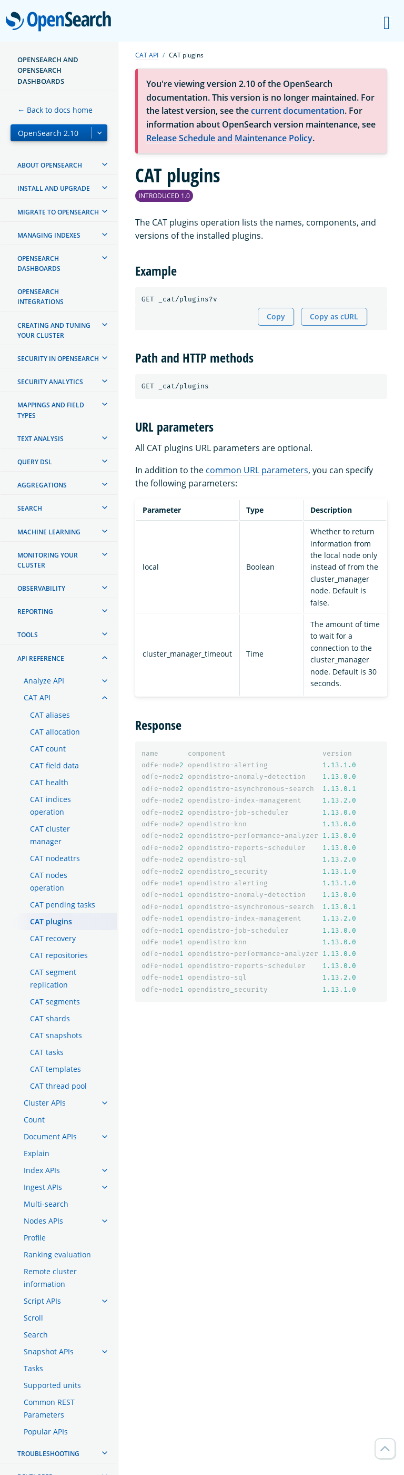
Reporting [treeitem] (35, 611)
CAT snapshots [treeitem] (56, 1035)
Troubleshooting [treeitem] (48, 1453)
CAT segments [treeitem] (55, 1002)
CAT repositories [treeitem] (59, 955)
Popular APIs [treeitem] (46, 1432)
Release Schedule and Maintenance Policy (229, 138)
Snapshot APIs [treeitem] (49, 1351)
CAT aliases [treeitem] (50, 715)
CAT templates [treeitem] (55, 1069)
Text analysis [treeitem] (40, 438)
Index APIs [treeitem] (42, 1170)
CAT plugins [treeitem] (51, 921)
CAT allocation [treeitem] (55, 732)
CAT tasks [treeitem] (47, 1052)
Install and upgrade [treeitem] (53, 188)
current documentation (298, 110)
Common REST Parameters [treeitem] (49, 1408)
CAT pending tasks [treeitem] (62, 905)
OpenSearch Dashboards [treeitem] (38, 263)
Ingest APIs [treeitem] (43, 1187)
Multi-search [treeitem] (46, 1204)
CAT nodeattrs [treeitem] (55, 858)
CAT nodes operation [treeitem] (48, 881)
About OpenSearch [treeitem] (49, 165)
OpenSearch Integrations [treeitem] (40, 296)
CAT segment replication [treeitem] (53, 978)
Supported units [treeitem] (52, 1385)
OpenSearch (61, 22)
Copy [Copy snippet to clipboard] (276, 316)
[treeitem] (104, 164)
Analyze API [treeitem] (44, 681)
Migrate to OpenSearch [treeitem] (58, 212)
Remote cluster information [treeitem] (50, 1277)
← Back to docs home (55, 110)
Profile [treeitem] (35, 1238)
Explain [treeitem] (36, 1153)
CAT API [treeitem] (37, 697)
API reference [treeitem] (40, 658)
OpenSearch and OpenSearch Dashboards (47, 70)
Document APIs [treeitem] (50, 1136)
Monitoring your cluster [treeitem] (47, 560)
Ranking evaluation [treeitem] (57, 1254)
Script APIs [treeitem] (42, 1301)
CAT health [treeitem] (49, 782)
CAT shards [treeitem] (50, 1018)
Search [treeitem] (29, 508)
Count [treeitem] (34, 1120)
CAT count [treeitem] (48, 749)
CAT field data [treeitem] (54, 765)
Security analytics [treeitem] (50, 381)
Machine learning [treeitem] (48, 532)
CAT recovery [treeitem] (53, 938)
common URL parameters (257, 470)
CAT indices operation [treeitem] (50, 805)
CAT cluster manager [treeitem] (50, 835)
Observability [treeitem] (41, 588)
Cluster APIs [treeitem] (45, 1103)
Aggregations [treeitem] (42, 485)
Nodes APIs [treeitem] (43, 1221)
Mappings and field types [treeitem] (50, 410)
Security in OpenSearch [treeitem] (58, 358)
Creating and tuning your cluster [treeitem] (53, 330)
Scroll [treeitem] (33, 1318)
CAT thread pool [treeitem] (58, 1086)
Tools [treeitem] (27, 634)
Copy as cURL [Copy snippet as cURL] (334, 316)
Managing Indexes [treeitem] (48, 235)
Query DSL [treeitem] (34, 461)
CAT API (146, 55)
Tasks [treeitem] (33, 1368)
